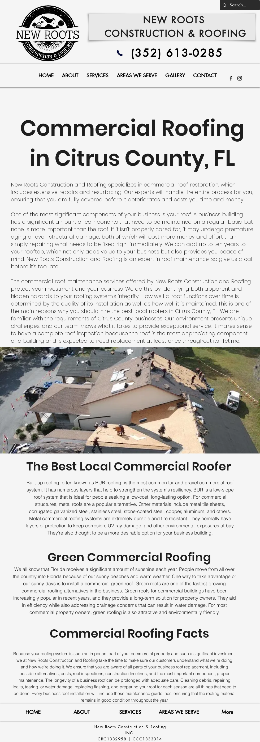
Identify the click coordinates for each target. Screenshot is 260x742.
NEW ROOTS (176, 20)
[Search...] (239, 5)
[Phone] (119, 53)
